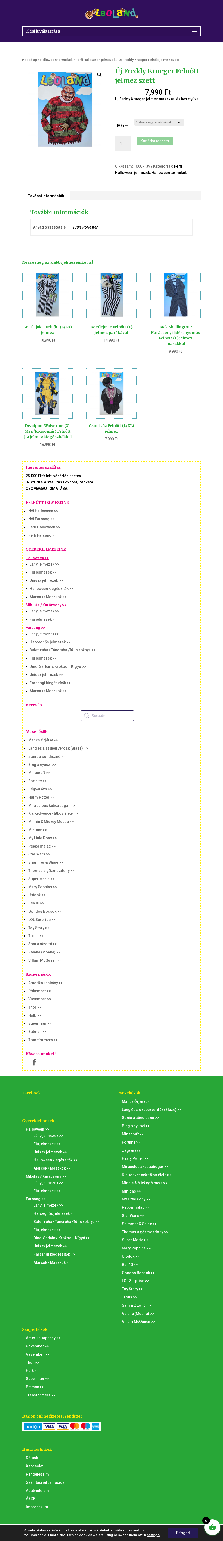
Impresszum (37, 1507)
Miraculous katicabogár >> (51, 805)
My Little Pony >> (42, 838)
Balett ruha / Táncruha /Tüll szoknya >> (63, 650)
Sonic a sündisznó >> (47, 756)
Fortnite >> (37, 781)
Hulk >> (34, 1015)
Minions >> (37, 830)
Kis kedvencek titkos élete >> (53, 813)
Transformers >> (43, 1040)
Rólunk (32, 1458)
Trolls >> (36, 936)
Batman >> (37, 1031)
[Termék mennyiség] (123, 143)
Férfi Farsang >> (42, 535)
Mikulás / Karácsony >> (46, 605)
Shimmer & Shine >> (45, 862)
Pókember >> (39, 991)
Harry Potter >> (41, 797)
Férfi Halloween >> (44, 527)
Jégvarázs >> (40, 789)
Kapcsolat (34, 1466)
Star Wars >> (39, 854)
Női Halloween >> (43, 511)
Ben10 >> (36, 903)
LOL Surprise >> (42, 919)
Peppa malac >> (42, 846)
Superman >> (39, 1023)
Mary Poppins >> (42, 887)
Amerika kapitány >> (45, 983)
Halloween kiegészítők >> (52, 588)
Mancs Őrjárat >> (43, 740)
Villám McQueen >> (45, 960)
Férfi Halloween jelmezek (96, 60)
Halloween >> (37, 558)
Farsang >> (35, 627)
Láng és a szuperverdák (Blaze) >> (58, 748)
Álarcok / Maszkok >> (48, 597)
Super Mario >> (41, 879)
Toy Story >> (38, 928)
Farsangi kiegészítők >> (50, 683)
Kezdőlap (29, 60)
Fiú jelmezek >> (43, 572)
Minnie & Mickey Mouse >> (51, 821)
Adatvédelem (37, 1491)
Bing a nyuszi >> (42, 765)
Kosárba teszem (154, 141)
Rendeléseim (37, 1474)
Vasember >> (39, 999)
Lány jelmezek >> (44, 564)
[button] (99, 75)
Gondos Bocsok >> (44, 911)
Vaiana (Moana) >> (44, 952)
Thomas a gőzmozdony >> (51, 870)
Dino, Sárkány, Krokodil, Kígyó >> (58, 666)
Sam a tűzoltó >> (42, 944)
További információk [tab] (46, 196)
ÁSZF (30, 1499)
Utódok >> (37, 895)
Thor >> (35, 1007)
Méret (122, 126)
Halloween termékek (56, 60)
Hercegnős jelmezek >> (50, 642)
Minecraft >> (39, 772)
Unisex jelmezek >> (46, 580)
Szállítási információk (45, 1482)
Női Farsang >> (41, 519)
